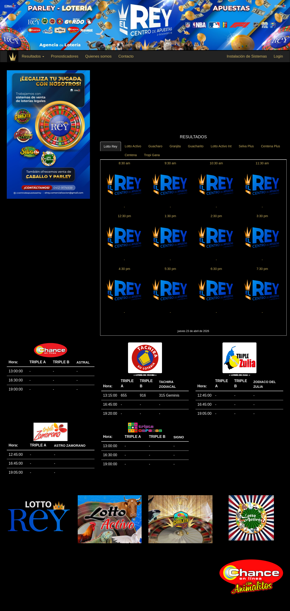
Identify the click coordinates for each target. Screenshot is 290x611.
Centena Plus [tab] (270, 146)
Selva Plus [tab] (246, 146)
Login (278, 56)
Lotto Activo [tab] (133, 146)
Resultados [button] (33, 56)
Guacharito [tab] (195, 146)
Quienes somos (98, 56)
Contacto (125, 56)
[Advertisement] (193, 101)
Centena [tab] (131, 155)
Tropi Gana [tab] (152, 155)
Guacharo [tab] (155, 146)
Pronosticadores (64, 56)
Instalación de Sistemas (247, 56)
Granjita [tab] (175, 146)
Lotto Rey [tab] (110, 146)
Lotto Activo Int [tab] (221, 146)
